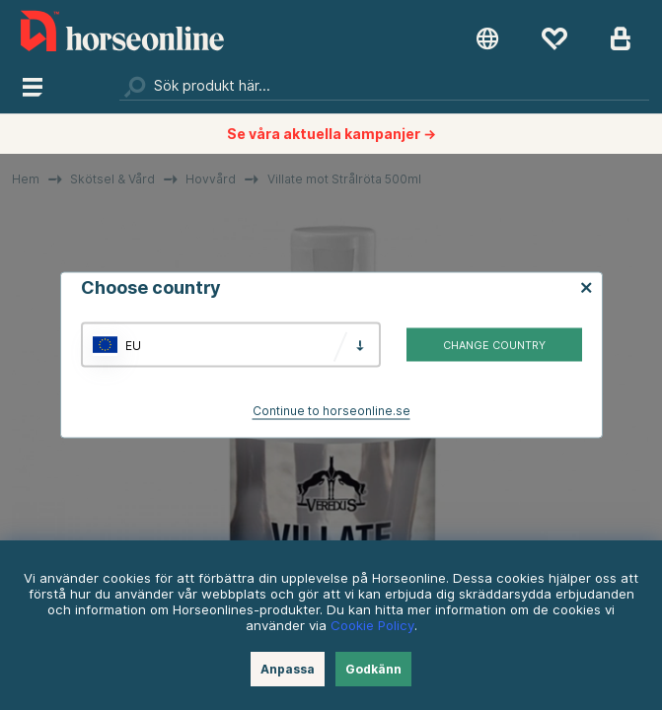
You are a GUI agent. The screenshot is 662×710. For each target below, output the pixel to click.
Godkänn (373, 669)
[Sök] (383, 86)
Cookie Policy (372, 625)
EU (133, 344)
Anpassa (287, 669)
